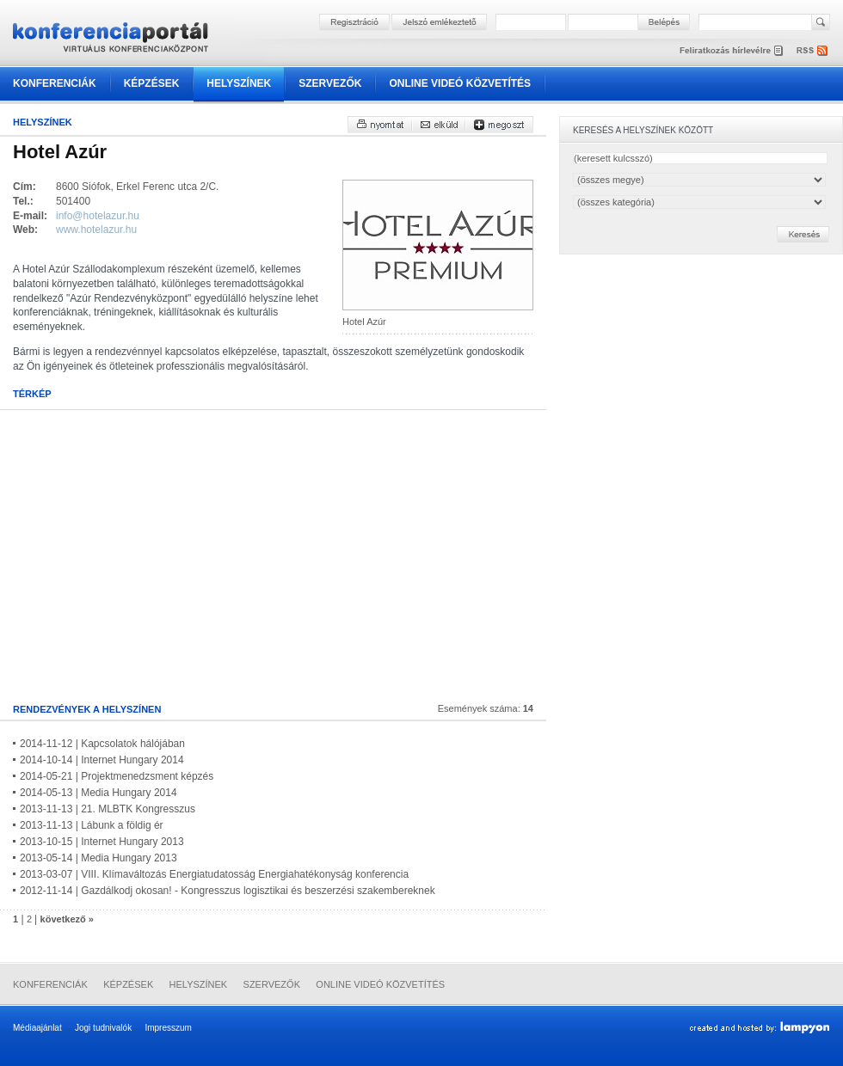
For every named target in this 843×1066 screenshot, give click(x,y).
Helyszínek (238, 83)
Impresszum (168, 1027)
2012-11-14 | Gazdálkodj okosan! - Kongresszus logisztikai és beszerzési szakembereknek (227, 891)
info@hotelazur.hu (97, 216)
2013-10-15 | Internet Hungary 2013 (102, 842)
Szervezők (329, 83)
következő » (67, 919)
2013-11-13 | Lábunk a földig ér (91, 825)
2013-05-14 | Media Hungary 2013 (98, 858)
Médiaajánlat (37, 1027)
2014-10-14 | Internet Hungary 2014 (102, 760)
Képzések (152, 83)
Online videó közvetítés (460, 83)
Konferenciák (54, 83)
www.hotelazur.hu (96, 230)
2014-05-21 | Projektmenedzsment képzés (116, 776)
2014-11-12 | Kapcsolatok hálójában (102, 744)
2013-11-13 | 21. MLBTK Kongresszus (107, 809)
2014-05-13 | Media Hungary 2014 (98, 793)
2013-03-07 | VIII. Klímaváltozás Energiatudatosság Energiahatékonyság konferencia (214, 874)
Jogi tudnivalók (103, 1027)
